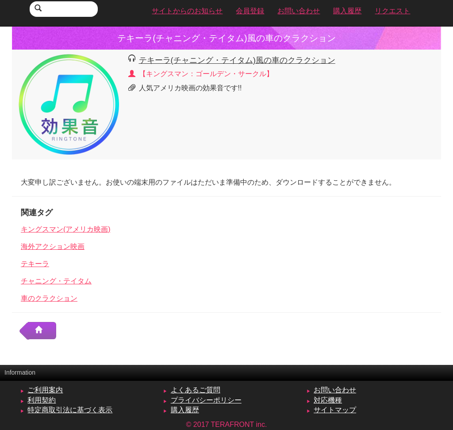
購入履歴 (185, 410)
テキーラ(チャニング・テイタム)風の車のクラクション (237, 60)
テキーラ (35, 263)
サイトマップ (335, 410)
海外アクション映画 (52, 246)
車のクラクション (49, 298)
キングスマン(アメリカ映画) (66, 229)
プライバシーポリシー (206, 400)
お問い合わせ (335, 390)
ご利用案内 (45, 390)
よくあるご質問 (195, 390)
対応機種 (328, 400)
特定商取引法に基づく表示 (69, 410)
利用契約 (41, 400)
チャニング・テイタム (56, 281)
